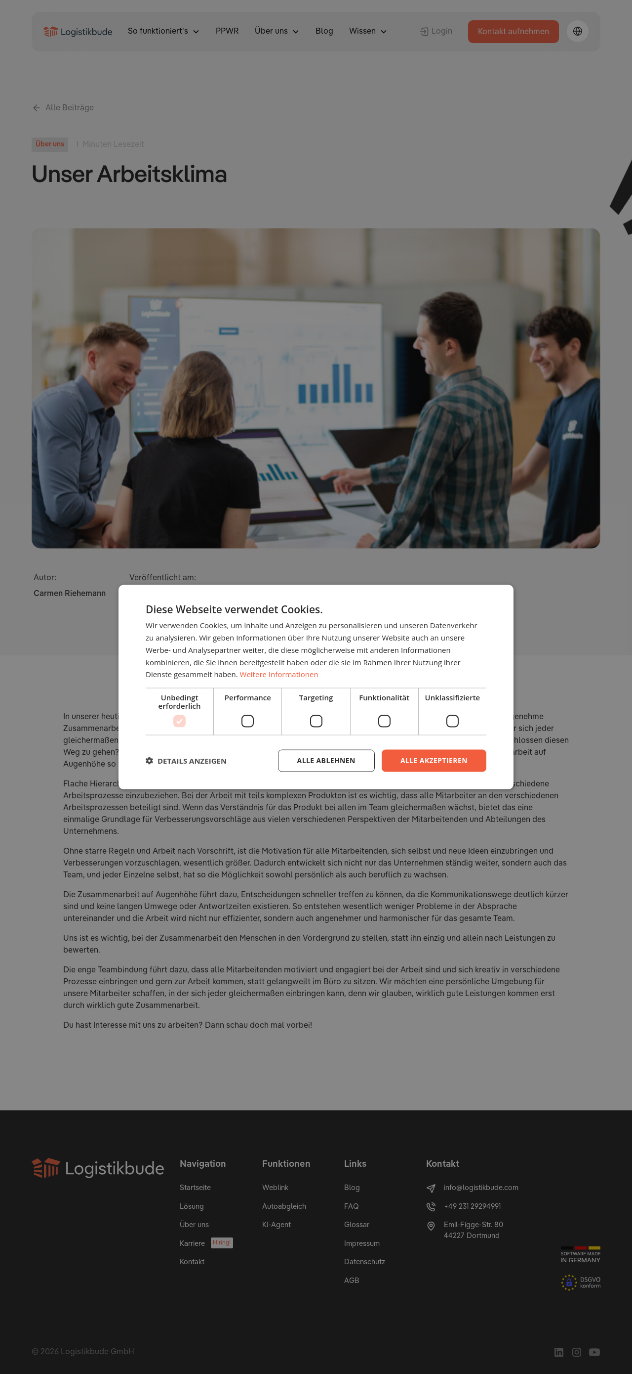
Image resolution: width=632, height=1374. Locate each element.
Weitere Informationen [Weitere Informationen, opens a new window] (279, 674)
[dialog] (316, 687)
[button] (186, 760)
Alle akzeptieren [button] (434, 760)
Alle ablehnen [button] (326, 760)
